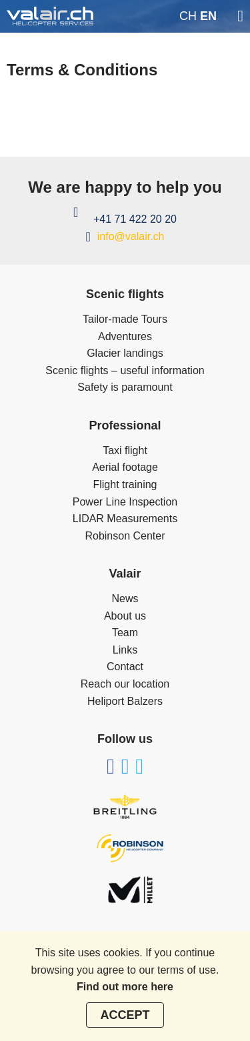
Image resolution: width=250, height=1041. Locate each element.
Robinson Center (125, 536)
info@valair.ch (131, 236)
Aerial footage (125, 467)
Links (125, 650)
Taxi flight (125, 450)
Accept (124, 1015)
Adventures (125, 336)
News (124, 598)
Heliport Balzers (125, 701)
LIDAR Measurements (125, 518)
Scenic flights (125, 294)
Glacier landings (125, 353)
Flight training (125, 484)
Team (125, 632)
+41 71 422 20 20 (135, 219)
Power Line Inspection (125, 501)
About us (125, 616)
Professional (125, 425)
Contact (125, 666)
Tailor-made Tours (125, 319)
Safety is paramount (124, 387)
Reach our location (125, 684)
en (208, 16)
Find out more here (125, 986)
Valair (125, 573)
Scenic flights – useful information (124, 370)
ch (188, 16)
